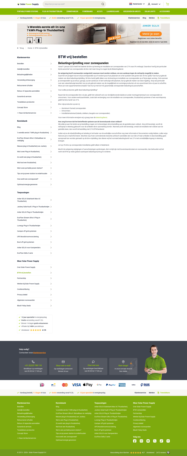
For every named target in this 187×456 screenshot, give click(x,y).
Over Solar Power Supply (142, 407)
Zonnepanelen (72, 11)
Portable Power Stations (27, 11)
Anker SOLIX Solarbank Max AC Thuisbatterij (110, 407)
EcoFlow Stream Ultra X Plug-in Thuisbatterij (110, 417)
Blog (144, 18)
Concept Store (22, 433)
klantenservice (39, 353)
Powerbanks (87, 11)
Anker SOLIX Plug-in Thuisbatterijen (107, 413)
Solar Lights (150, 11)
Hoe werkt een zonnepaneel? (66, 437)
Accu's (99, 11)
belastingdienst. (102, 117)
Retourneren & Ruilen (25, 420)
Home (30, 48)
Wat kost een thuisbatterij (65, 427)
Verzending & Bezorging (26, 417)
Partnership (137, 413)
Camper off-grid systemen (104, 423)
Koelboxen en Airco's (131, 11)
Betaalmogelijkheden (25, 413)
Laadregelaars (113, 11)
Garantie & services (24, 427)
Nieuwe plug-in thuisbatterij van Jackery (70, 417)
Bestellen (20, 407)
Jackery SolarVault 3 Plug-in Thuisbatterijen (110, 410)
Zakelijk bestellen (23, 410)
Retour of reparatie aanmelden (28, 423)
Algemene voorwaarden (142, 427)
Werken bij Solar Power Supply (144, 417)
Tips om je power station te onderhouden (71, 433)
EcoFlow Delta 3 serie (102, 437)
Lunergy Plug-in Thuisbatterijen (105, 420)
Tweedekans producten (25, 430)
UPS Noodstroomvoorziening (105, 427)
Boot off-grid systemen (102, 430)
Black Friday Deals (140, 430)
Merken (152, 18)
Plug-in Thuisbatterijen (52, 11)
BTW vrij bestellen (139, 410)
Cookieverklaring (139, 420)
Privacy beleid (138, 423)
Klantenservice (134, 18)
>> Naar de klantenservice (26, 438)
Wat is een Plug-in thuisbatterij (67, 420)
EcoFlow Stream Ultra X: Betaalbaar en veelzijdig (73, 413)
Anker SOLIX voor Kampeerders (106, 433)
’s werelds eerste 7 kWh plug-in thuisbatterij (71, 410)
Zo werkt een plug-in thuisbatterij (68, 423)
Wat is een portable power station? (68, 430)
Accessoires (165, 11)
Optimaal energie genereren (66, 440)
